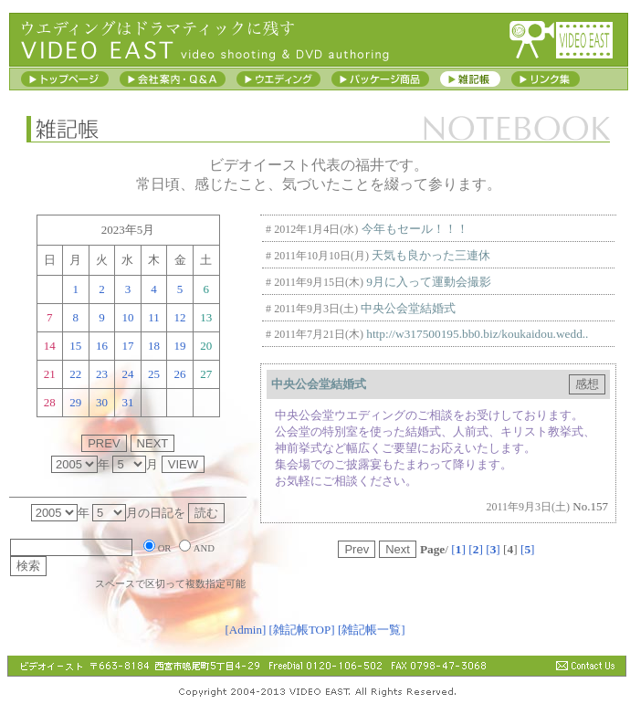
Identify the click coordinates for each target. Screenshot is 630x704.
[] (458, 549)
